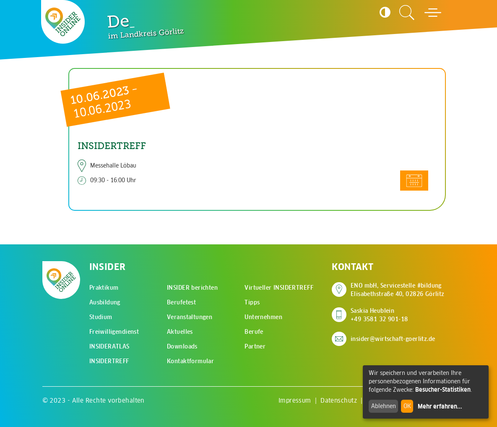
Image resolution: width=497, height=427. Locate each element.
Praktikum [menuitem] (104, 287)
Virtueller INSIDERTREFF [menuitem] (279, 287)
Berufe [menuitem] (254, 331)
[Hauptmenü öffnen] (432, 12)
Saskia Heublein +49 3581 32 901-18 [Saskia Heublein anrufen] (379, 314)
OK (407, 406)
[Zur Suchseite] (406, 12)
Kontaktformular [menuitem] (190, 361)
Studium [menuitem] (100, 317)
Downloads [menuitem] (182, 346)
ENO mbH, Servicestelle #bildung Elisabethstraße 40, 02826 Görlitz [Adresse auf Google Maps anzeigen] (398, 289)
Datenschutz (338, 400)
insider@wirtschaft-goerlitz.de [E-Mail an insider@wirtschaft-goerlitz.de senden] (393, 338)
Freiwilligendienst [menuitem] (114, 331)
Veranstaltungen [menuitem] (189, 317)
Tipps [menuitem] (252, 302)
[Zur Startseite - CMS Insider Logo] (63, 22)
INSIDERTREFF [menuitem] (109, 361)
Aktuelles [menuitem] (180, 331)
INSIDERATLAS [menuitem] (109, 346)
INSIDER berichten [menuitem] (192, 287)
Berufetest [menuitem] (181, 302)
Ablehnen (383, 406)
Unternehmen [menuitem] (263, 317)
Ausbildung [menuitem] (104, 302)
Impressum (294, 400)
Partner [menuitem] (255, 346)
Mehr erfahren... (440, 406)
